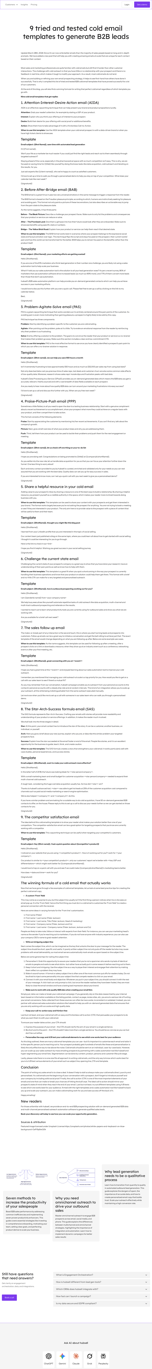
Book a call (9, 1297)
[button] (11, 4)
